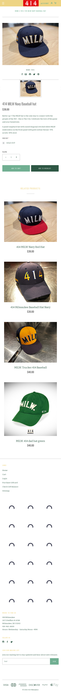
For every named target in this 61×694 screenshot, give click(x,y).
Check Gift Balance (10, 487)
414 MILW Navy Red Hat (30, 247)
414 (22, 11)
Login (4, 478)
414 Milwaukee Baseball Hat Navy (30, 307)
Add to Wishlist (45, 168)
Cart (4, 474)
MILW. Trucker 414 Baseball (30, 367)
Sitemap (6, 491)
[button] (3, 3)
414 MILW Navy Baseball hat (35, 11)
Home (17, 11)
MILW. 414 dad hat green (30, 441)
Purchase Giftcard (10, 483)
